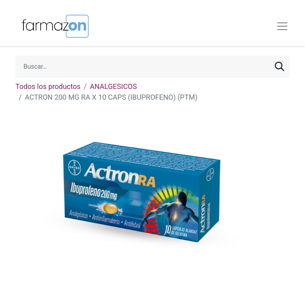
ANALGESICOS (113, 86)
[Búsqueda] (280, 67)
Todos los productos (48, 86)
